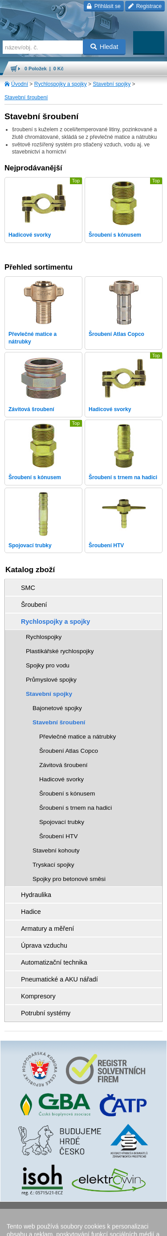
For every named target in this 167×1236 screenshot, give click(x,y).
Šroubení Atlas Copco (68, 750)
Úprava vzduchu (44, 945)
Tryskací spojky (53, 864)
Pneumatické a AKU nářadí (59, 979)
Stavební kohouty (56, 850)
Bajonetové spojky (57, 708)
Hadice (31, 911)
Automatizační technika (54, 962)
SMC (28, 587)
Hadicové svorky (61, 779)
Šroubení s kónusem (67, 793)
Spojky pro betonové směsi (69, 879)
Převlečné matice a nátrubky (77, 736)
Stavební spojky (111, 84)
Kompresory (38, 996)
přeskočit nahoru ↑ (83, 1225)
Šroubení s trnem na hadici (75, 807)
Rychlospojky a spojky (60, 84)
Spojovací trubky (61, 822)
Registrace (145, 6)
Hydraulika (36, 894)
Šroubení (34, 604)
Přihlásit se (103, 6)
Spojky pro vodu (47, 665)
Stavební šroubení (26, 97)
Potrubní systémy (45, 1013)
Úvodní (19, 84)
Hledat (104, 46)
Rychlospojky (43, 637)
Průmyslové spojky (51, 679)
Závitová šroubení (63, 765)
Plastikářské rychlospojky (60, 651)
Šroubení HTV (58, 836)
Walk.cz (106, 1211)
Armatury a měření (47, 928)
